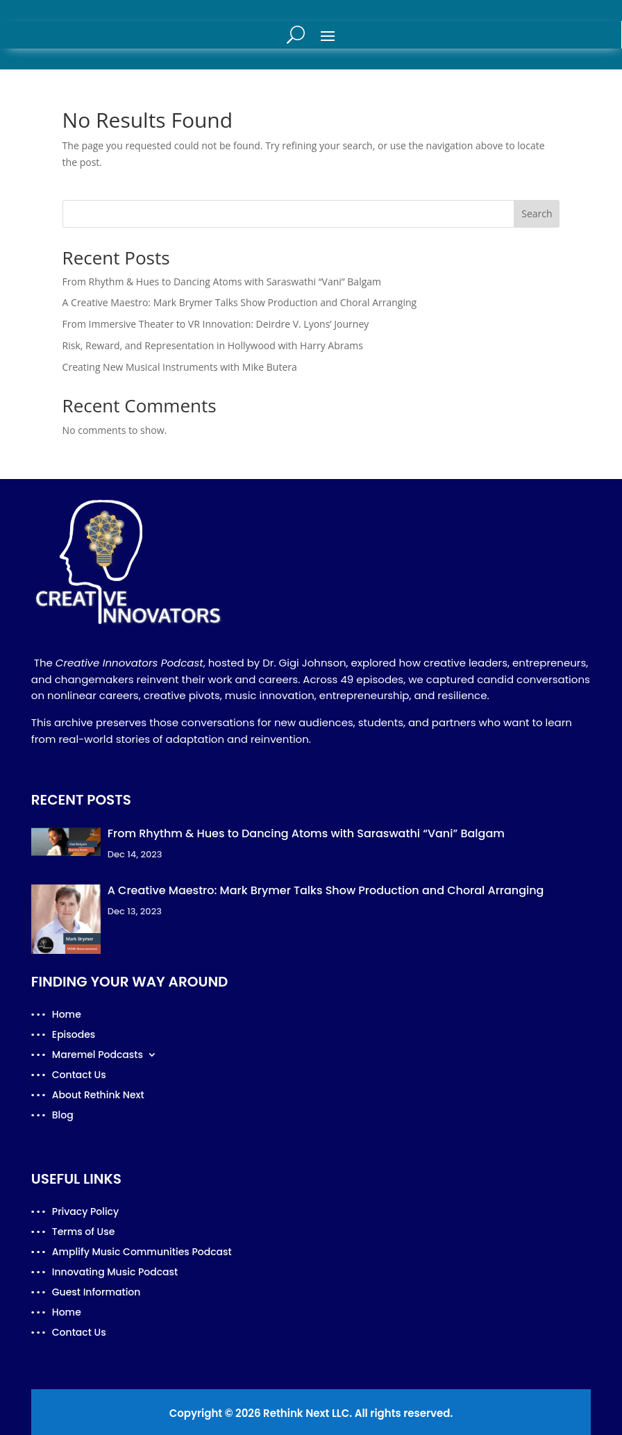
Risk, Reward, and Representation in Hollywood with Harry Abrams (212, 345)
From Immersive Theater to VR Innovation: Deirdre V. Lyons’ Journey (215, 323)
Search (536, 213)
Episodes (74, 1035)
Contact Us (79, 1076)
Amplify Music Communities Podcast (142, 1253)
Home (66, 1015)
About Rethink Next (98, 1096)
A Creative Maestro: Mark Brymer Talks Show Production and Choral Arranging (239, 302)
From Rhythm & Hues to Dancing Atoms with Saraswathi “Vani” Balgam (221, 281)
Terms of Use (83, 1233)
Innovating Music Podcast (115, 1273)
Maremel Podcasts (97, 1055)
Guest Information (96, 1293)
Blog (63, 1116)
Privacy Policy (85, 1212)
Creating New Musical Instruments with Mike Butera (179, 367)
